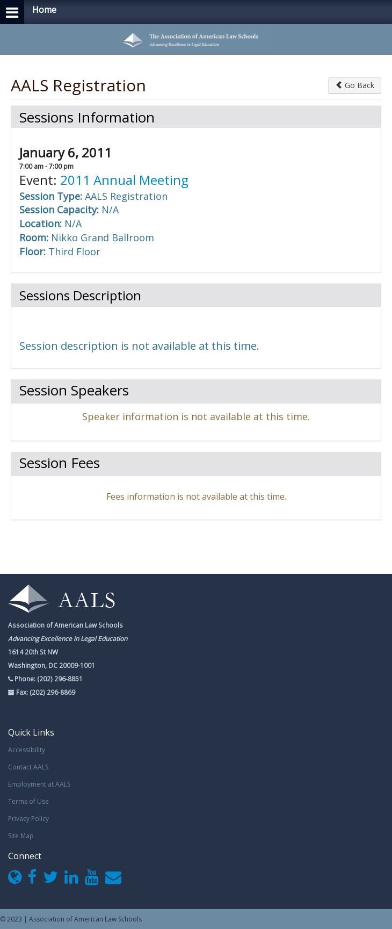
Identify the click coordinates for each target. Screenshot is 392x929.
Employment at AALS (39, 784)
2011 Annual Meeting (124, 180)
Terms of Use (28, 801)
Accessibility (26, 749)
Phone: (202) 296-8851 (48, 678)
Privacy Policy (28, 818)
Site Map (21, 835)
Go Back (354, 85)
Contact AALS (28, 767)
